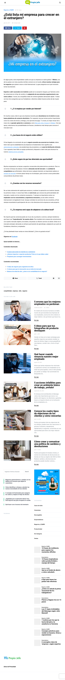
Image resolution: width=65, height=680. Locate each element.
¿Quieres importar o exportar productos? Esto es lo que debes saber (27, 254)
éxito (20, 291)
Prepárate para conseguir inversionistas (19, 256)
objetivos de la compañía (15, 152)
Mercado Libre (39, 123)
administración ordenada (11, 147)
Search (27, 471)
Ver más (36, 320)
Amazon (46, 123)
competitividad (8, 291)
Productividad (38, 529)
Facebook (15, 236)
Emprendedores (38, 519)
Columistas (37, 510)
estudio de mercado (10, 173)
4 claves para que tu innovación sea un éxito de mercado (24, 269)
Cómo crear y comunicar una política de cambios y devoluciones (47, 444)
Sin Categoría (38, 534)
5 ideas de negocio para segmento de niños (20, 267)
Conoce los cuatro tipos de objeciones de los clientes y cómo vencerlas (47, 413)
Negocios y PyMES (9, 10)
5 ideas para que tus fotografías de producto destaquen (46, 328)
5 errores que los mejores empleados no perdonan (47, 302)
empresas (15, 291)
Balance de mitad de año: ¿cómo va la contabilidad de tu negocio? (27, 271)
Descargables (38, 515)
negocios (24, 291)
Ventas (36, 538)
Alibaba (53, 123)
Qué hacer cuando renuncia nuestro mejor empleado (46, 356)
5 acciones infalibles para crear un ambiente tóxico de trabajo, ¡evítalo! (47, 385)
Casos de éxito (38, 505)
